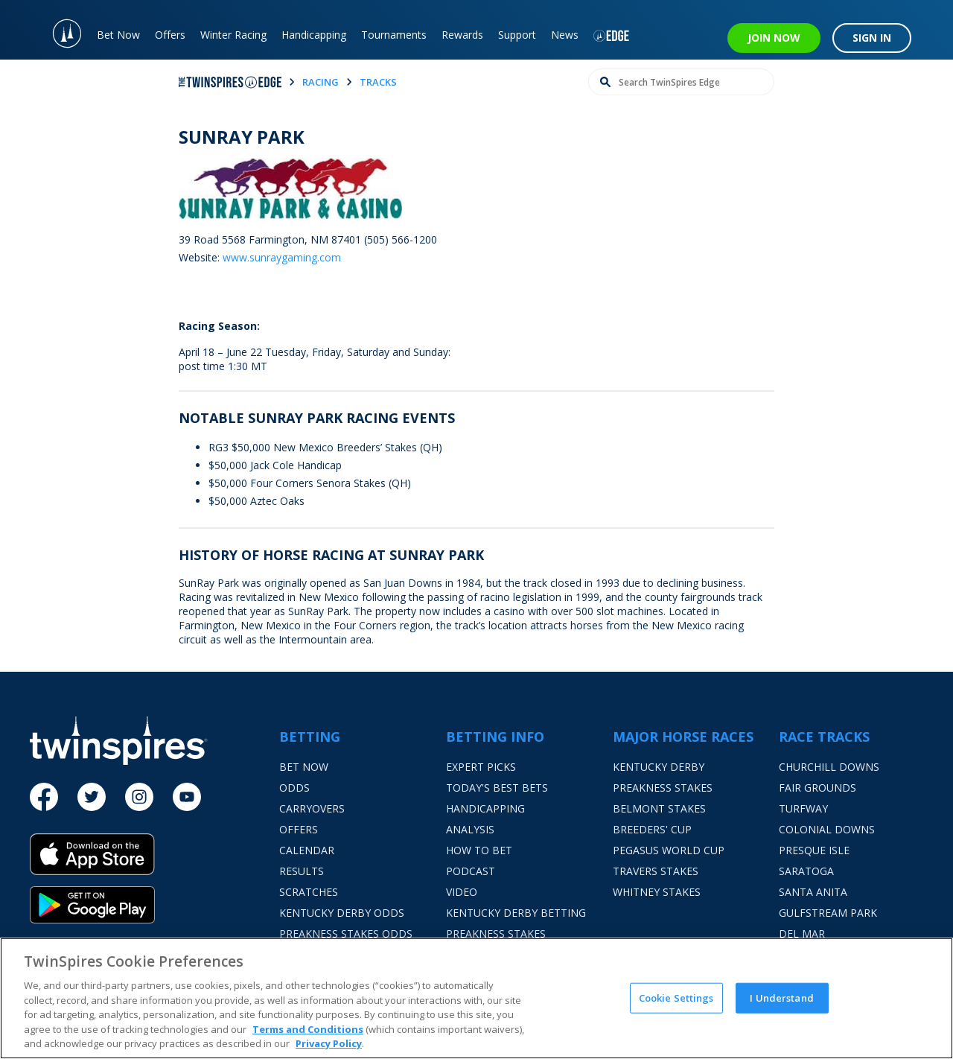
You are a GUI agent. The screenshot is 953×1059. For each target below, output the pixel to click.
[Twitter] (91, 797)
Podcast (470, 871)
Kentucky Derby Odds (341, 913)
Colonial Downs (827, 829)
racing (320, 82)
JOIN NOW (774, 38)
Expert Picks (481, 767)
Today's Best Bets (497, 787)
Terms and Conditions (307, 1029)
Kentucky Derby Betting (516, 913)
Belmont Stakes (659, 808)
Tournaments (394, 35)
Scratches (308, 892)
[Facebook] (44, 797)
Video (461, 892)
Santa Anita (813, 892)
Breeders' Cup (652, 829)
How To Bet (479, 850)
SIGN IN (871, 38)
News (565, 35)
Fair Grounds (817, 787)
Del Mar (802, 933)
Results (301, 871)
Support (517, 35)
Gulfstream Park (828, 913)
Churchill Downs (829, 767)
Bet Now (118, 35)
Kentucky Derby (658, 767)
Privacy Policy (329, 1043)
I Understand (782, 997)
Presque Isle (814, 850)
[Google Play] (154, 904)
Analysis (470, 829)
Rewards (462, 35)
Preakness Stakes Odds (345, 933)
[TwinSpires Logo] (59, 30)
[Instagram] (139, 797)
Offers (170, 35)
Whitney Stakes (657, 892)
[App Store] (154, 859)
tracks (378, 82)
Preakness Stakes (663, 787)
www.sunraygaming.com (282, 257)
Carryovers (312, 808)
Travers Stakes (655, 871)
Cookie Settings (676, 997)
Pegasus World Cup (668, 850)
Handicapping (313, 35)
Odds (294, 787)
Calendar (306, 850)
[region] (476, 998)
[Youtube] (187, 797)
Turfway (803, 808)
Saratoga (806, 871)
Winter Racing (233, 35)
